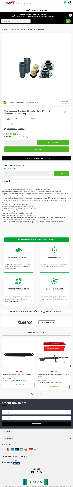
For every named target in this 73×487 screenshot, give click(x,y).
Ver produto (19, 385)
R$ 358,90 (9, 137)
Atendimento (36, 432)
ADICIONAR (38, 149)
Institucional (36, 438)
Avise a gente (48, 322)
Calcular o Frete (28, 173)
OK (68, 21)
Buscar (18, 3)
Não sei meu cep (9, 168)
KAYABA (19, 371)
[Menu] (3, 3)
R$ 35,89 (26, 137)
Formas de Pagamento (15, 129)
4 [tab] (40, 393)
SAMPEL (8, 119)
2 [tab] (34, 393)
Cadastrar (36, 424)
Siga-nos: (36, 469)
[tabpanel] (19, 363)
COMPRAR (54, 142)
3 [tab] (37, 393)
